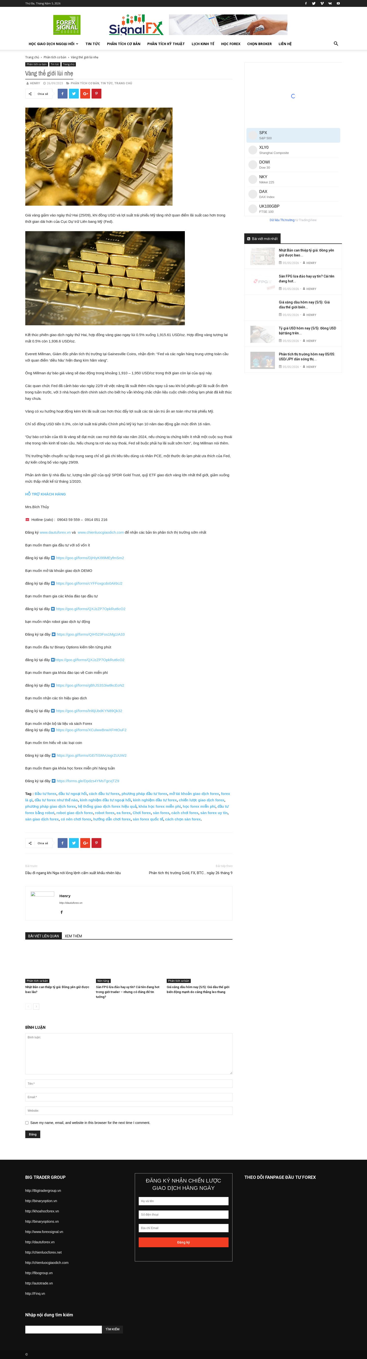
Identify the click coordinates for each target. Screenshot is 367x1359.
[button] (336, 44)
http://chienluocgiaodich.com (47, 1263)
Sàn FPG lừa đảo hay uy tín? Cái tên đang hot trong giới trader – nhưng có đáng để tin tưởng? (127, 992)
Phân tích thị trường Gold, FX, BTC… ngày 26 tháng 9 (190, 873)
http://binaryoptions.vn (42, 1221)
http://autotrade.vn (39, 1283)
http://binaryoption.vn (41, 1201)
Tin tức (92, 43)
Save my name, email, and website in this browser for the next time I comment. (90, 1123)
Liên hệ (285, 43)
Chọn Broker (259, 43)
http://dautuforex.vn (70, 902)
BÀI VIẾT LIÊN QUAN (43, 936)
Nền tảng (103, 980)
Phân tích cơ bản (123, 43)
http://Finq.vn (35, 1294)
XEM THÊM (73, 936)
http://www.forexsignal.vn (44, 1232)
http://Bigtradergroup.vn (43, 1191)
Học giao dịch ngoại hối (53, 43)
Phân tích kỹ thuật (166, 43)
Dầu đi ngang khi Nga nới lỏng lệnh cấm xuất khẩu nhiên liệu (73, 873)
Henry (35, 83)
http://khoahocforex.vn (42, 1211)
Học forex (230, 43)
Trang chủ (32, 57)
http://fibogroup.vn (39, 1273)
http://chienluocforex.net (43, 1252)
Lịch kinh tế (203, 43)
